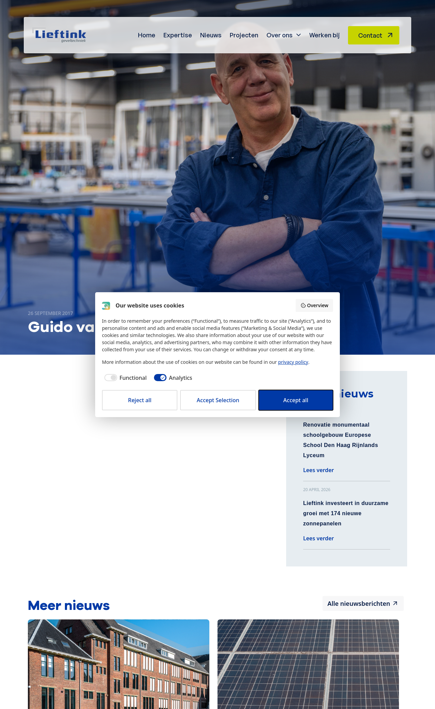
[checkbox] (124, 378)
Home (146, 35)
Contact (370, 35)
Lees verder (318, 470)
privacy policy (293, 362)
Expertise (177, 35)
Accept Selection (218, 400)
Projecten (244, 35)
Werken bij (324, 35)
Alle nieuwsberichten (359, 603)
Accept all (295, 400)
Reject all (140, 400)
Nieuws (211, 35)
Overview (314, 305)
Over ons (279, 35)
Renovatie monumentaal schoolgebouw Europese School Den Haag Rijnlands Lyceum (340, 440)
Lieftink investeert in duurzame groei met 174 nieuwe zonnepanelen (345, 513)
